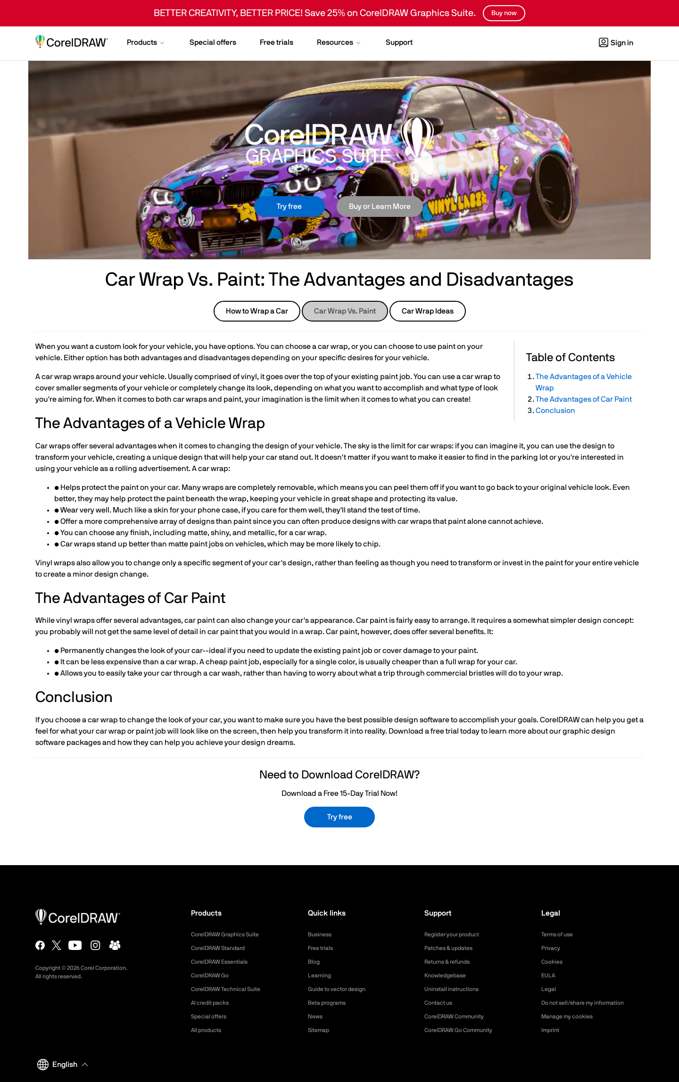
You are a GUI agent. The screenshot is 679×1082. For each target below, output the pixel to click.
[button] (146, 43)
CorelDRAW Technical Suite (231, 989)
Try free (289, 206)
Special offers (211, 1016)
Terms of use (560, 934)
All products (208, 1030)
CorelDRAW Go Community (464, 1030)
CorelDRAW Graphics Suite (230, 934)
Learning (321, 975)
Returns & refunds (451, 961)
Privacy (552, 948)
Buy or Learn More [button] (380, 206)
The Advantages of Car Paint (584, 399)
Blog (314, 961)
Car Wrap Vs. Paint (345, 311)
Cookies (553, 961)
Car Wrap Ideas (428, 311)
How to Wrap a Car (257, 311)
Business (321, 934)
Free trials (323, 948)
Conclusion (555, 410)
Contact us (440, 1002)
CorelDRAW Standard (222, 948)
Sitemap (320, 1030)
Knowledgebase (448, 975)
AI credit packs (213, 1002)
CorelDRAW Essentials (224, 961)
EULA (549, 975)
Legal (549, 989)
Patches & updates (452, 948)
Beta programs (330, 1002)
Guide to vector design (341, 989)
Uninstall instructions (455, 989)
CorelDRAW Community (459, 1016)
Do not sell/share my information (590, 1002)
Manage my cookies (571, 1016)
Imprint (551, 1030)
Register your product (456, 934)
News (316, 1016)
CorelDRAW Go (213, 975)
